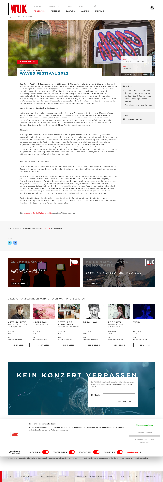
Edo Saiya (114, 322)
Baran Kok (90, 322)
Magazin (85, 11)
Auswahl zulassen (144, 458)
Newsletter (54, 6)
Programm (39, 11)
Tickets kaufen (27, 62)
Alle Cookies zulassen (144, 450)
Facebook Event (134, 119)
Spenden (37, 6)
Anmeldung (46, 228)
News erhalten (125, 401)
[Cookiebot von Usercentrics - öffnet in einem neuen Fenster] (14, 477)
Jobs (81, 6)
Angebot (55, 11)
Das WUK (70, 11)
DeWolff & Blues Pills (65, 323)
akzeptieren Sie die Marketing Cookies (38, 213)
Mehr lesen (18, 345)
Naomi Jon (40, 322)
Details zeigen (132, 478)
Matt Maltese (17, 322)
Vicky (137, 322)
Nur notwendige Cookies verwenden (144, 466)
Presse (69, 6)
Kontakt (99, 11)
